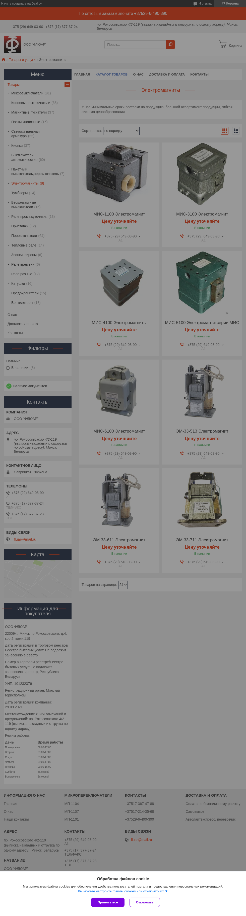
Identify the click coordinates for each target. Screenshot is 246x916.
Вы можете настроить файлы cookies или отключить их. (121, 891)
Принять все (108, 902)
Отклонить (144, 902)
